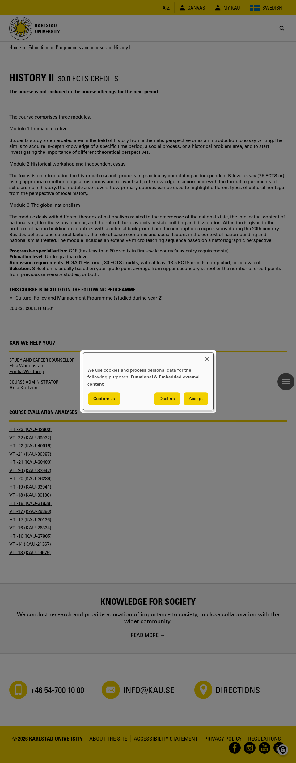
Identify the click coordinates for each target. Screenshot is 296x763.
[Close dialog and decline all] (207, 356)
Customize (104, 399)
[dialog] (148, 381)
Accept (196, 399)
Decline (167, 399)
